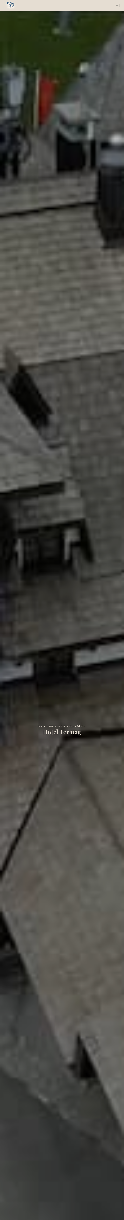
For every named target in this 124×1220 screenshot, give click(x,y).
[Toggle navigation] (117, 5)
